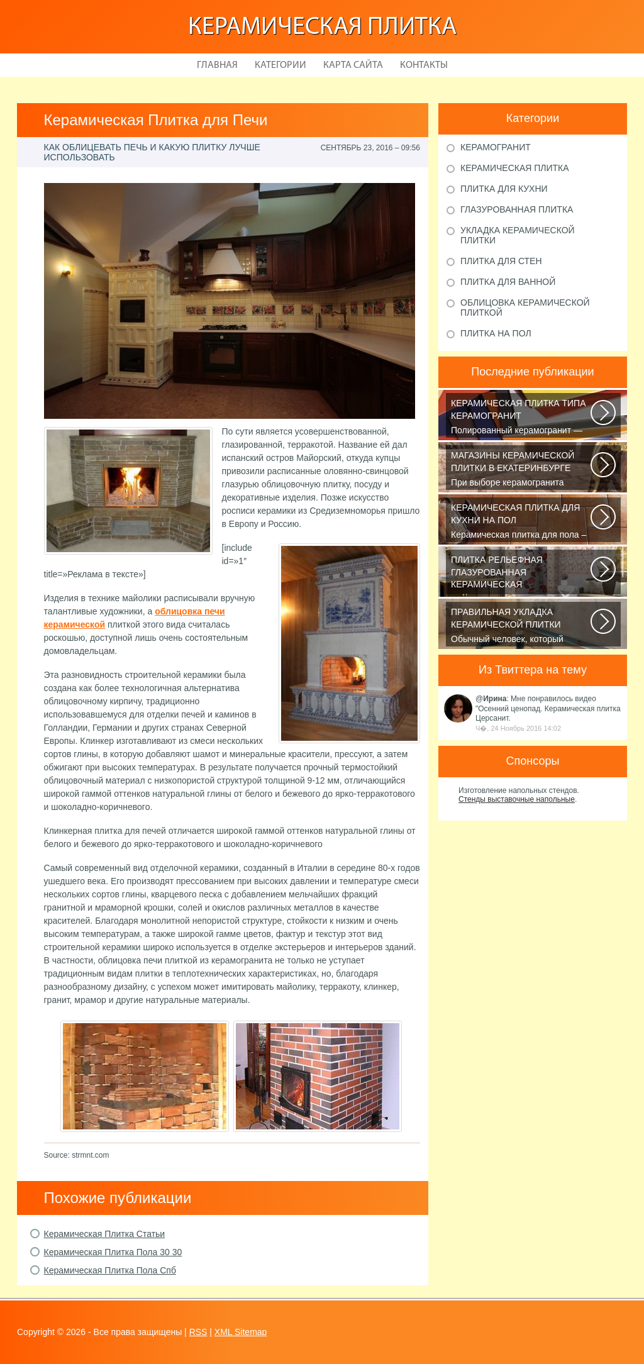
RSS (198, 1332)
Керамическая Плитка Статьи (104, 1234)
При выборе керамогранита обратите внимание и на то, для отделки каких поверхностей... (521, 470)
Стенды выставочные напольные (516, 799)
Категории (280, 65)
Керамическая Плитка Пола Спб (110, 1270)
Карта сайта (353, 65)
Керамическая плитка (322, 27)
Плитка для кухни (504, 189)
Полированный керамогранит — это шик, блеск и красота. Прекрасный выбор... (521, 417)
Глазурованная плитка (516, 209)
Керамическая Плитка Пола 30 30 (113, 1252)
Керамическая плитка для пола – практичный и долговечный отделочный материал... (521, 522)
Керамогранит (495, 147)
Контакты (424, 65)
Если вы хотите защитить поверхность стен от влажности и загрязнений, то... (521, 574)
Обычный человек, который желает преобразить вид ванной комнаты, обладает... (521, 626)
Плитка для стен (501, 261)
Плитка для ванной (507, 282)
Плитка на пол (495, 333)
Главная (217, 65)
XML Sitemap (240, 1332)
